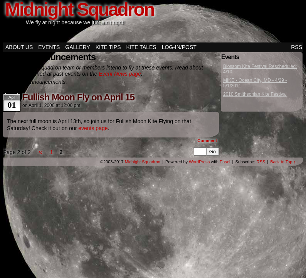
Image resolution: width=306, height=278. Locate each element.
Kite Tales (141, 47)
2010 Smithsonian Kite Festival (255, 94)
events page (93, 128)
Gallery (77, 47)
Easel (225, 161)
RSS (296, 47)
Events (49, 47)
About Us (19, 47)
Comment (207, 140)
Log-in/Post (179, 47)
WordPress (199, 161)
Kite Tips (108, 47)
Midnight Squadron (142, 161)
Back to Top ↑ (283, 161)
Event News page (120, 74)
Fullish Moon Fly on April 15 (78, 97)
